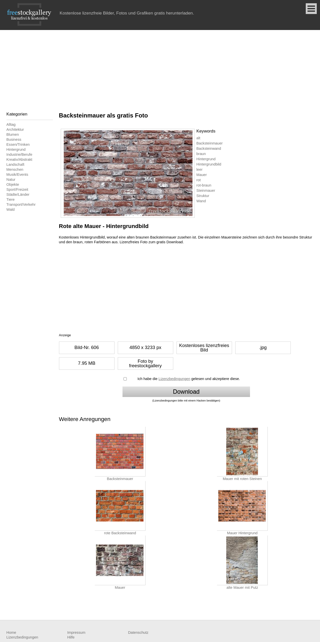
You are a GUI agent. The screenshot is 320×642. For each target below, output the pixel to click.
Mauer (201, 175)
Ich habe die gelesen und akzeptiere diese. (189, 379)
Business (13, 140)
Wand (201, 201)
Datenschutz (138, 632)
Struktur (202, 196)
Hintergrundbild (208, 164)
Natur (11, 180)
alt (198, 138)
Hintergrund (16, 150)
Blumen (12, 134)
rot (198, 180)
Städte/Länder (18, 194)
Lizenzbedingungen (174, 379)
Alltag (11, 124)
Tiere (10, 200)
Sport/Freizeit (17, 190)
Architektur (15, 130)
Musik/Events (17, 174)
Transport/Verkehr (21, 204)
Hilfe (70, 637)
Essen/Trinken (18, 144)
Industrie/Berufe (19, 154)
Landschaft (15, 164)
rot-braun (203, 185)
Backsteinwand (208, 148)
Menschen (15, 170)
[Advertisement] (160, 67)
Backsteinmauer (209, 143)
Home (11, 632)
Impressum (76, 632)
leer (199, 170)
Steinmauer (205, 190)
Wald (10, 210)
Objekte (12, 184)
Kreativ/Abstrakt (19, 160)
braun (201, 154)
